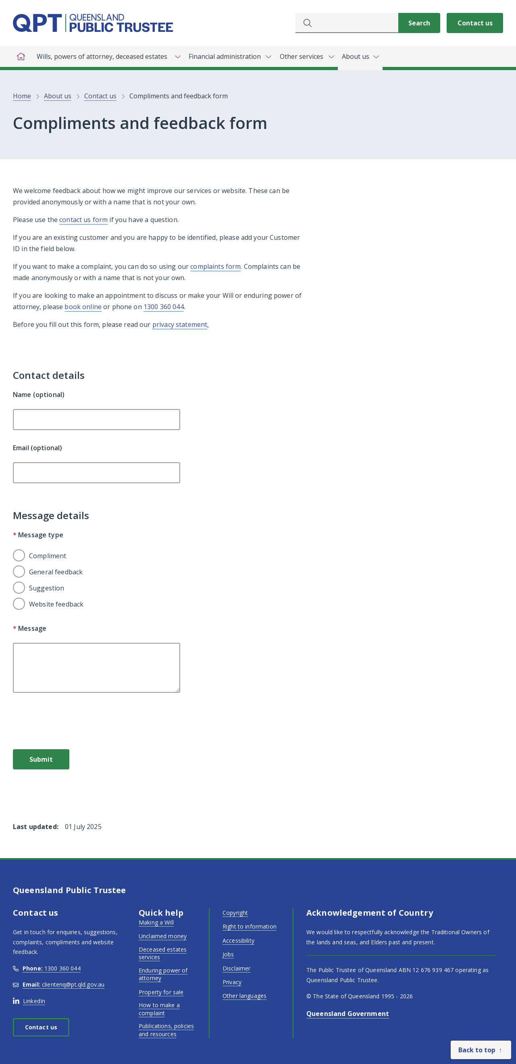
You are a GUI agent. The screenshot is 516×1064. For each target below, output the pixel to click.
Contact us (475, 23)
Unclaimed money (163, 936)
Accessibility (238, 940)
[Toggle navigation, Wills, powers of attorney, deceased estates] (106, 56)
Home (22, 95)
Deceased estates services (163, 953)
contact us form (83, 219)
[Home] (21, 56)
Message (29, 628)
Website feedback (56, 604)
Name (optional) (38, 394)
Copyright (235, 912)
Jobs (228, 954)
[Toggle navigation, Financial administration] (229, 56)
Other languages (244, 996)
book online (83, 306)
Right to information (250, 926)
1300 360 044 (164, 306)
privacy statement (179, 324)
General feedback (56, 571)
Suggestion (46, 588)
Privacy (232, 982)
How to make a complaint (159, 1009)
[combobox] (346, 23)
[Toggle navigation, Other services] (306, 56)
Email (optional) (37, 447)
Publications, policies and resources (166, 1030)
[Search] (419, 23)
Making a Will (156, 922)
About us (57, 95)
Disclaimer (236, 968)
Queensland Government (347, 1013)
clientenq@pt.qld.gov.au (58, 984)
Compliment (47, 555)
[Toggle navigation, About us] (360, 58)
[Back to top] (481, 1050)
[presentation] (74, 724)
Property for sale (161, 992)
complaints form (215, 266)
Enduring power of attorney (163, 974)
